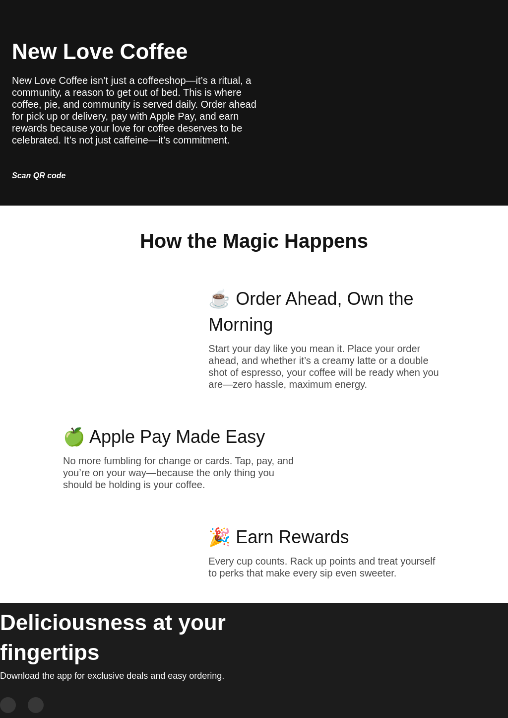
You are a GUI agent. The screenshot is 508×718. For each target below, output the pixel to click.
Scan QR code (38, 175)
